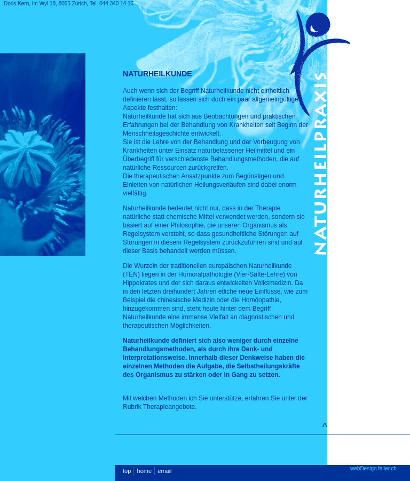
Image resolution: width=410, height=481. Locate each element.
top (127, 471)
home (144, 471)
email (164, 471)
